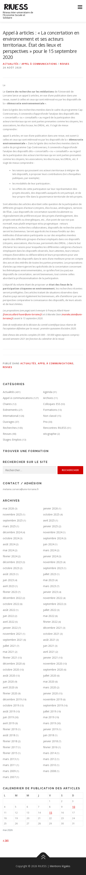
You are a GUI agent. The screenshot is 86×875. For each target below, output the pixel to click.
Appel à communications (39, 63)
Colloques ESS (51, 404)
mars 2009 (9, 771)
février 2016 (50, 747)
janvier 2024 (50, 556)
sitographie (50, 434)
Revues (64, 63)
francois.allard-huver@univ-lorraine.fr (22, 314)
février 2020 (10, 693)
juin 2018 (48, 735)
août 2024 (9, 544)
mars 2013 (9, 759)
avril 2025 (49, 520)
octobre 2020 (11, 669)
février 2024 (10, 556)
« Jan (6, 840)
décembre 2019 (12, 699)
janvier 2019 (50, 729)
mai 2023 (48, 580)
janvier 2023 (50, 592)
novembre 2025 (12, 514)
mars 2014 (49, 753)
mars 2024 (49, 550)
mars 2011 (9, 765)
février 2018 (10, 741)
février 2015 (10, 753)
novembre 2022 (52, 598)
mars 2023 (49, 586)
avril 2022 (8, 621)
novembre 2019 (52, 699)
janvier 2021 (50, 657)
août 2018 (9, 735)
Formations (50, 410)
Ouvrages (8, 422)
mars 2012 (49, 759)
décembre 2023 (12, 562)
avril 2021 (49, 651)
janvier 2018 (50, 741)
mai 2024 (8, 550)
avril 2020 (8, 687)
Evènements (10, 410)
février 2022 (50, 621)
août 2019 (9, 711)
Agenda (47, 392)
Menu (80, 7)
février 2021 (10, 657)
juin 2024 (48, 544)
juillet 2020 (49, 675)
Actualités (11, 63)
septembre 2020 (53, 669)
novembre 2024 (52, 532)
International (10, 416)
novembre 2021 (12, 633)
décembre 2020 (12, 663)
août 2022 (9, 610)
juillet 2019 (49, 711)
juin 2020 (8, 681)
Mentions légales (60, 866)
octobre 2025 (51, 514)
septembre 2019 (53, 705)
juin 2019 (8, 717)
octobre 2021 (51, 633)
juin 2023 (8, 580)
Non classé (50, 416)
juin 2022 (8, 616)
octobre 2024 (11, 538)
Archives (48, 398)
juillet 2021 (9, 645)
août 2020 (9, 675)
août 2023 (9, 574)
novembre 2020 (52, 663)
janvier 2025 (50, 526)
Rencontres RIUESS (55, 428)
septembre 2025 (13, 520)
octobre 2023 (11, 568)
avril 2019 (8, 723)
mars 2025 (9, 526)
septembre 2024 (53, 538)
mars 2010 (49, 765)
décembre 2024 (12, 532)
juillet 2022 (49, 610)
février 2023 (10, 592)
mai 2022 (48, 616)
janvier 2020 (50, 693)
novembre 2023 (52, 562)
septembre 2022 (53, 604)
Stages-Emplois (12, 439)
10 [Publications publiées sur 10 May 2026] (73, 807)
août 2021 (49, 639)
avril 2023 (8, 586)
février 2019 (10, 729)
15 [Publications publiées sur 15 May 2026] (50, 812)
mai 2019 (48, 717)
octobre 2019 (11, 705)
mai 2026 (8, 508)
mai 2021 (8, 651)
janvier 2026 (50, 508)
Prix (45, 422)
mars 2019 (49, 723)
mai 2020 (48, 681)
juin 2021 (48, 645)
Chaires (7, 404)
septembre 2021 (13, 639)
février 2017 (10, 747)
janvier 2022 (10, 627)
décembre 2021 (52, 627)
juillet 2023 (49, 574)
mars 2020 (49, 687)
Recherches (10, 428)
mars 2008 (49, 771)
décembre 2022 (12, 598)
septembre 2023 (53, 568)
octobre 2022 (11, 604)
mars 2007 (9, 777)
